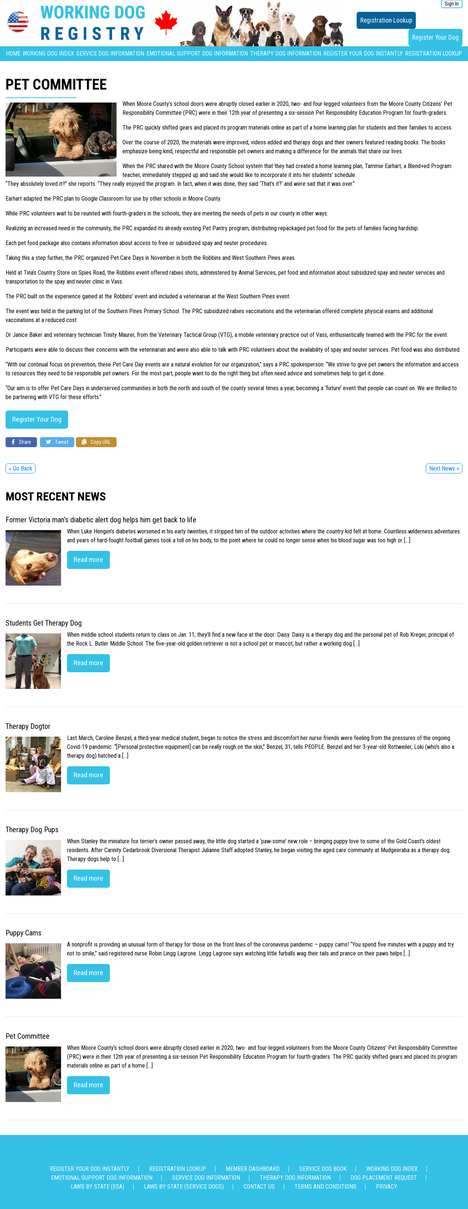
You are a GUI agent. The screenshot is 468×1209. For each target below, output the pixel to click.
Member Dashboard (253, 1168)
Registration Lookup (386, 20)
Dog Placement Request (383, 1177)
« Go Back (20, 468)
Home (13, 53)
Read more (88, 559)
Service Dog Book (323, 1168)
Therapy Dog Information (285, 53)
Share (21, 442)
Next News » (444, 468)
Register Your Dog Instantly (363, 53)
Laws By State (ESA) (97, 1186)
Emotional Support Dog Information (197, 53)
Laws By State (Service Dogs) (184, 1186)
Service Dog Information (110, 53)
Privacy (386, 1186)
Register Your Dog (435, 37)
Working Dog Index (48, 53)
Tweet (57, 442)
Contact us (259, 1186)
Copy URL (96, 442)
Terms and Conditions (325, 1186)
